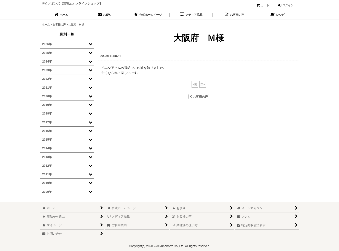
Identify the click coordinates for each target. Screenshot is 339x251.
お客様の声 (199, 96)
